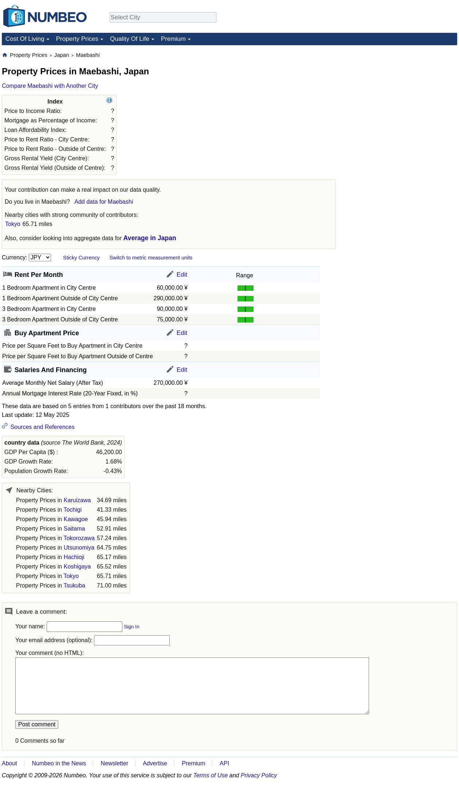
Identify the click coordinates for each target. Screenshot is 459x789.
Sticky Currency (81, 258)
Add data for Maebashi (103, 202)
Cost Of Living (24, 38)
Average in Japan (149, 238)
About (9, 763)
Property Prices (77, 38)
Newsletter (115, 763)
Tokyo (12, 224)
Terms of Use (210, 775)
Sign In (131, 626)
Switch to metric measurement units (150, 258)
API (224, 763)
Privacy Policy (259, 775)
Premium (173, 38)
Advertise (155, 763)
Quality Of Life (129, 38)
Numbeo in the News (59, 763)
